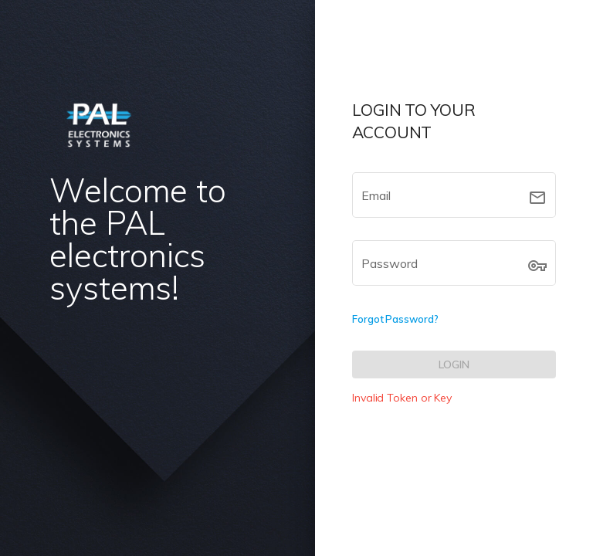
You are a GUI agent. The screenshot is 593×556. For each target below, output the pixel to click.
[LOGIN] (454, 364)
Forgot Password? (395, 319)
